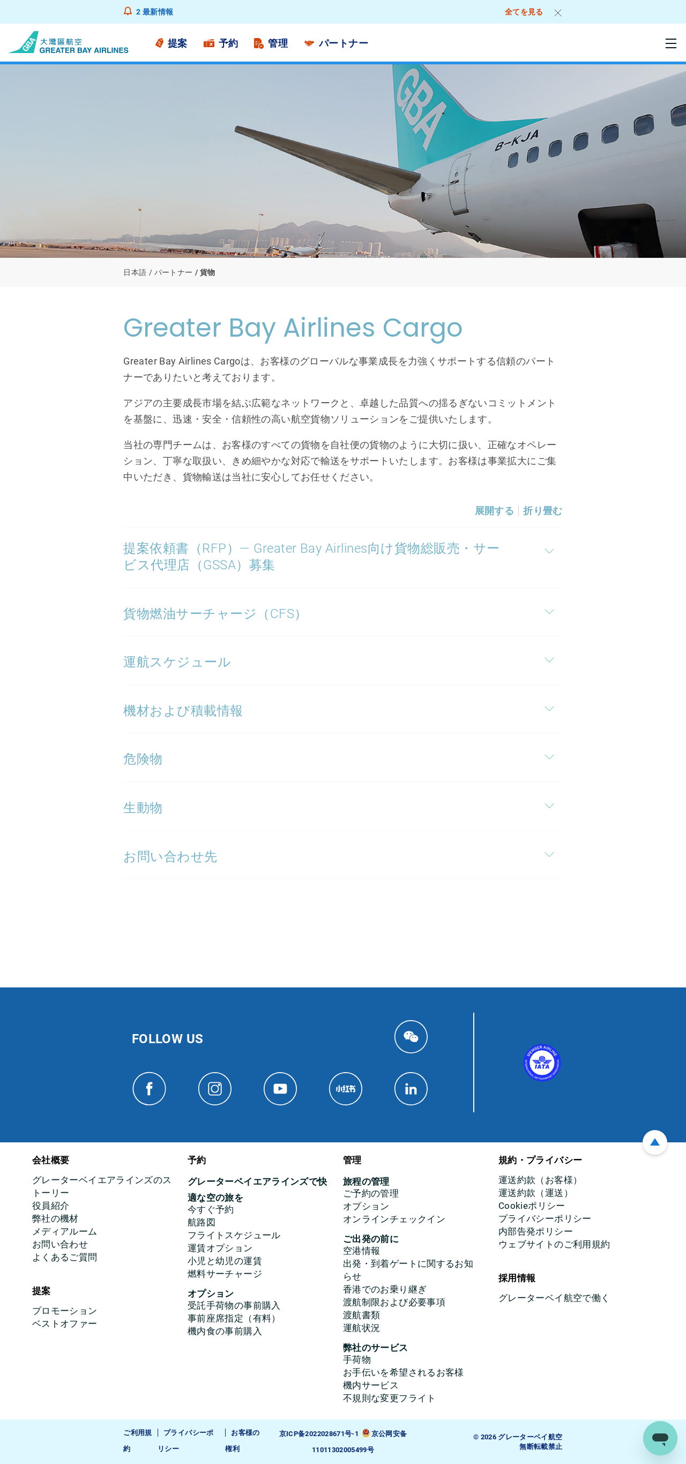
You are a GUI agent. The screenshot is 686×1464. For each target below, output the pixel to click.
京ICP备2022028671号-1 (319, 1434)
